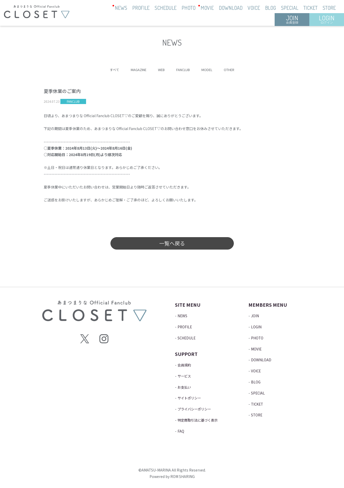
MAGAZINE (135, 69)
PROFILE (141, 7)
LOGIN (326, 19)
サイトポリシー (192, 398)
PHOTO (189, 7)
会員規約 (186, 365)
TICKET (310, 7)
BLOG (270, 7)
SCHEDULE (165, 7)
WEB (160, 69)
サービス (186, 376)
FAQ (181, 431)
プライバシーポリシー (198, 409)
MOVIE (207, 7)
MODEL (209, 69)
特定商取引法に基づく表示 (202, 420)
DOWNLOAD (231, 7)
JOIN (291, 19)
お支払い (186, 387)
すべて (109, 69)
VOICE (254, 7)
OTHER (233, 69)
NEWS (121, 7)
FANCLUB (183, 69)
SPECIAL (289, 7)
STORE (329, 7)
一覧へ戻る (172, 243)
